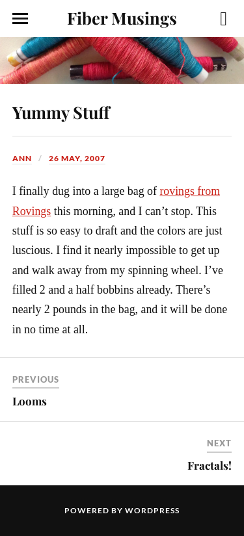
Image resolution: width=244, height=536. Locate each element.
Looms (29, 401)
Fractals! (209, 465)
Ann (22, 158)
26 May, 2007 (77, 158)
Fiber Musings (122, 17)
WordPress (152, 510)
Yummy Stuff (60, 112)
